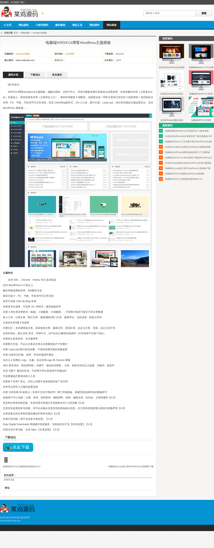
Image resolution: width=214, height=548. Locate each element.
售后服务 (57, 74)
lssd (18, 447)
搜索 (204, 13)
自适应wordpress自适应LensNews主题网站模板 (188, 147)
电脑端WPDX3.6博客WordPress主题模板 (184, 173)
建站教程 (60, 25)
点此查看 (70, 54)
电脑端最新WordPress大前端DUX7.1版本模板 (187, 131)
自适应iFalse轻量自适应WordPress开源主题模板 (188, 163)
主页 (7, 25)
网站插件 (95, 25)
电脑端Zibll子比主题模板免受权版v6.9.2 (21, 466)
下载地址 (35, 74)
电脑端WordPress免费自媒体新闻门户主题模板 (187, 152)
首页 (16, 33)
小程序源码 (42, 25)
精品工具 (77, 25)
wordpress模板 (40, 33)
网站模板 (112, 25)
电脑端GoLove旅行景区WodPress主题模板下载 (131, 466)
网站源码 (24, 25)
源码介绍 (13, 74)
